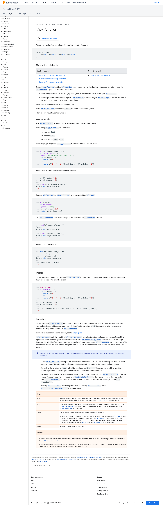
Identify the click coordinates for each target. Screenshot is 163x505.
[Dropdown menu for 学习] (37, 2)
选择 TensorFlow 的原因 (75, 2)
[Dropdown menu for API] (46, 2)
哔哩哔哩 (34, 491)
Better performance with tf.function (51, 82)
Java (38, 14)
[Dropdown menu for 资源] (56, 2)
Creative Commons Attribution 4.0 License (89, 457)
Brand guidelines (102, 491)
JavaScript (22, 14)
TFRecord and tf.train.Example (100, 75)
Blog (32, 480)
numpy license (42, 461)
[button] (14, 16)
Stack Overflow (102, 487)
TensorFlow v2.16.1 (11, 9)
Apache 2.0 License (38, 459)
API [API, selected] (42, 2)
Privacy (39, 503)
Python (67, 24)
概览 (4, 14)
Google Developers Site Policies (66, 459)
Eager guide (77, 333)
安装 (26, 2)
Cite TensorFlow (102, 494)
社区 (62, 2)
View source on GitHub (47, 39)
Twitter (33, 487)
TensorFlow (39, 24)
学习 (32, 2)
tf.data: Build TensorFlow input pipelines (52, 79)
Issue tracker (101, 480)
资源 (52, 2)
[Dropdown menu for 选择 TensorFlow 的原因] (86, 2)
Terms (33, 503)
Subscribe (152, 503)
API (47, 24)
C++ (31, 14)
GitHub (156, 2)
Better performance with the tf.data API (52, 75)
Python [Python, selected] (11, 14)
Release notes (102, 484)
